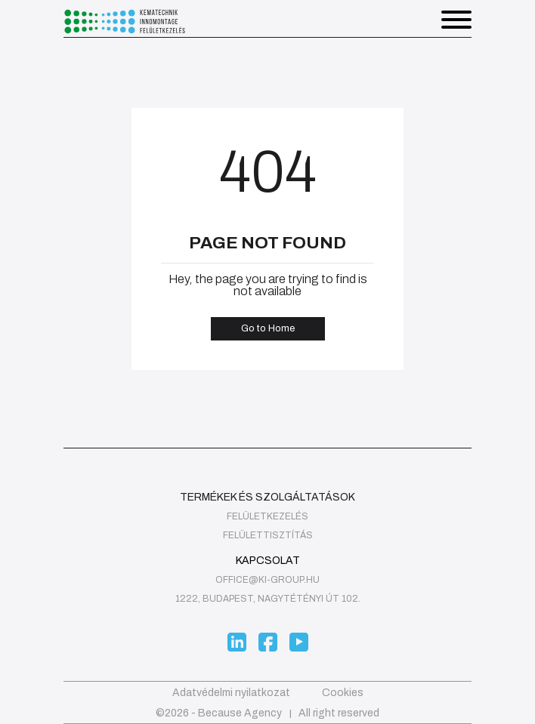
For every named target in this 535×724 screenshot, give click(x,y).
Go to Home (268, 328)
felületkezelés (267, 516)
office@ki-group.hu (267, 580)
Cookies (342, 692)
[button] (456, 21)
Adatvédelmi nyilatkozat (231, 692)
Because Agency (240, 713)
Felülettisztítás (268, 535)
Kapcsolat (268, 560)
